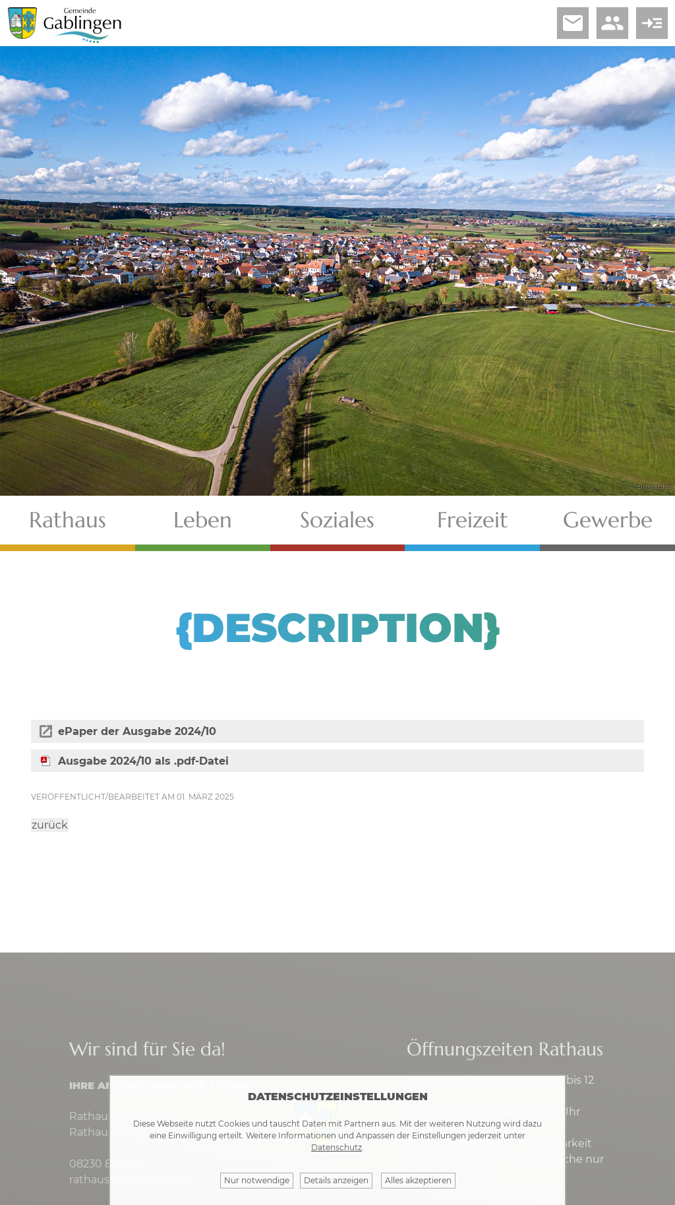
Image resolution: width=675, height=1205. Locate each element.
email (573, 23)
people (612, 23)
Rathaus (67, 519)
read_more (652, 23)
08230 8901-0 (104, 1164)
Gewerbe (608, 519)
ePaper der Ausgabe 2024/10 (137, 731)
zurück (50, 825)
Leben (202, 519)
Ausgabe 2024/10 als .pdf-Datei (143, 761)
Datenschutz (336, 1147)
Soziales (337, 519)
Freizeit (472, 519)
